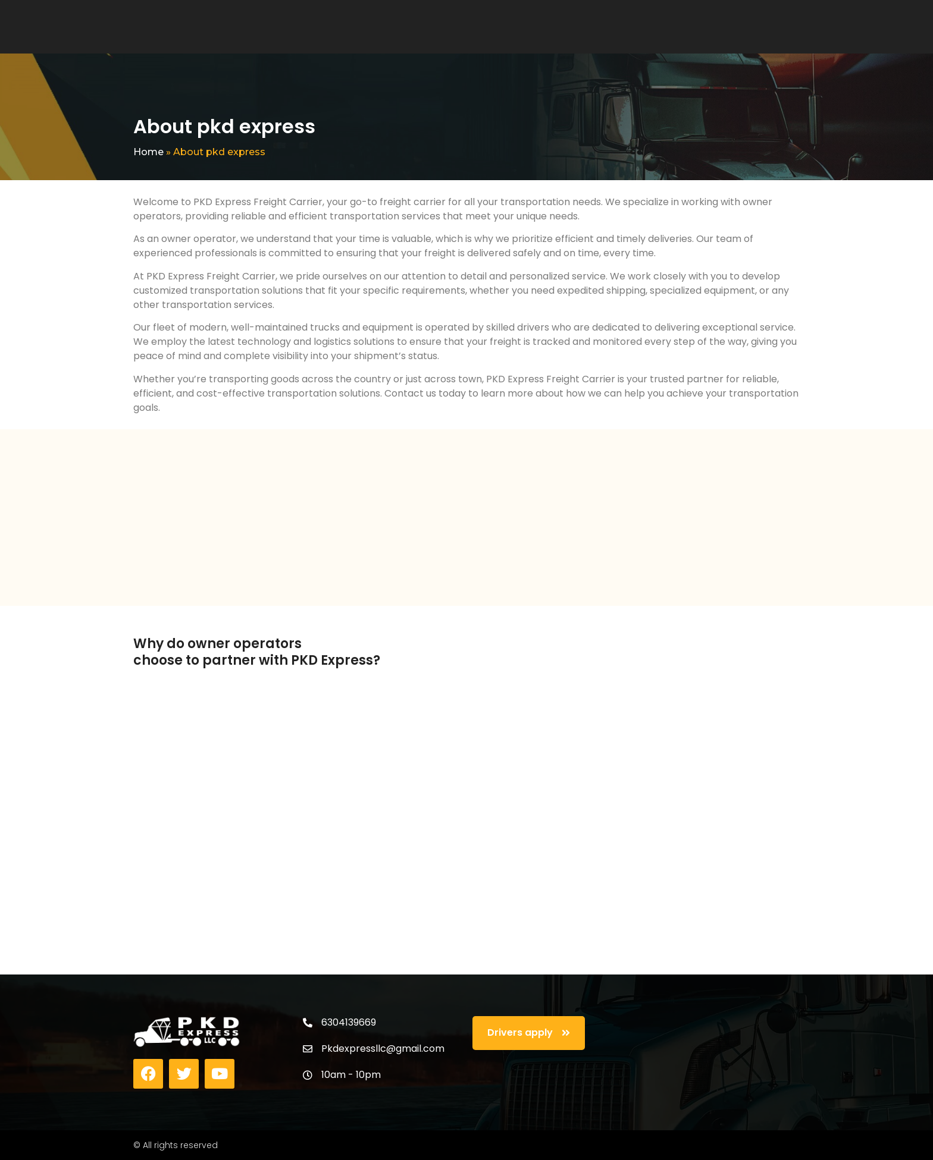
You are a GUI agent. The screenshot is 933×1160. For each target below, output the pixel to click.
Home (148, 152)
